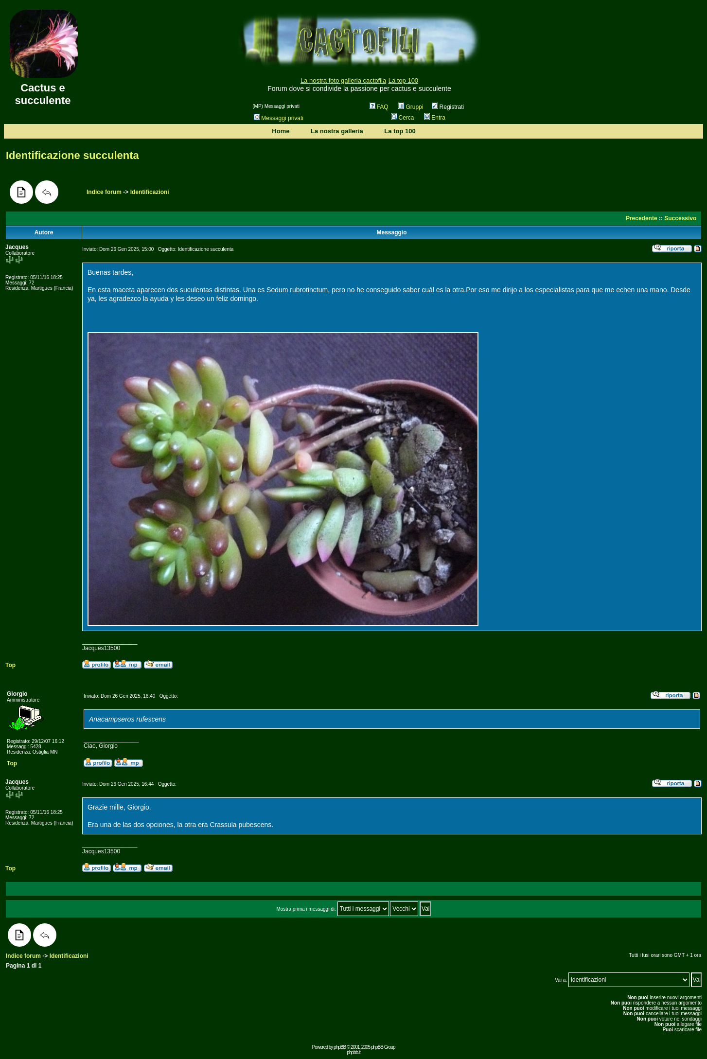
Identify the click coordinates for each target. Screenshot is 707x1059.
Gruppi (410, 107)
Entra (434, 117)
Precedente (641, 218)
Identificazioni (149, 192)
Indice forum (104, 192)
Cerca (402, 117)
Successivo (680, 218)
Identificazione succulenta (72, 155)
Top (10, 665)
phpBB (340, 1047)
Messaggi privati (278, 118)
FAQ (379, 107)
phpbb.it (353, 1052)
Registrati (448, 107)
